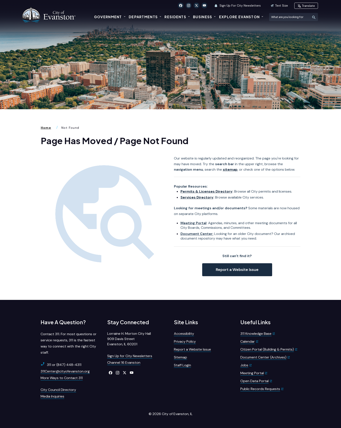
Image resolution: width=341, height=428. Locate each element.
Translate (306, 6)
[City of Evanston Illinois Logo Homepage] (49, 14)
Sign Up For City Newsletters (237, 6)
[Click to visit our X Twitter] (196, 5)
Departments (143, 16)
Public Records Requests (260, 389)
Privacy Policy (185, 341)
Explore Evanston (239, 16)
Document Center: (196, 233)
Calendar (247, 341)
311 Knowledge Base (255, 333)
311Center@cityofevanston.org (65, 371)
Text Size (279, 6)
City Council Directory (58, 389)
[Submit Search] (314, 17)
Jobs (244, 365)
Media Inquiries (52, 396)
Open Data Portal (254, 381)
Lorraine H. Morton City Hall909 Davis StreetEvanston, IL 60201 (129, 338)
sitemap (230, 169)
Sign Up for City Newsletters (129, 356)
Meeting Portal (193, 223)
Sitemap (180, 357)
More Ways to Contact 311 (62, 378)
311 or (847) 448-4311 (61, 364)
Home (46, 128)
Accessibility (184, 333)
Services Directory (196, 197)
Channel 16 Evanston (123, 362)
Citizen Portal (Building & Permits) (267, 349)
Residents (175, 16)
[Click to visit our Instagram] (188, 5)
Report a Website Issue (237, 269)
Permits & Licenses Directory (206, 191)
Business (202, 16)
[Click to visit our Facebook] (181, 5)
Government (108, 16)
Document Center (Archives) (263, 357)
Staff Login (182, 365)
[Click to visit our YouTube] (204, 5)
